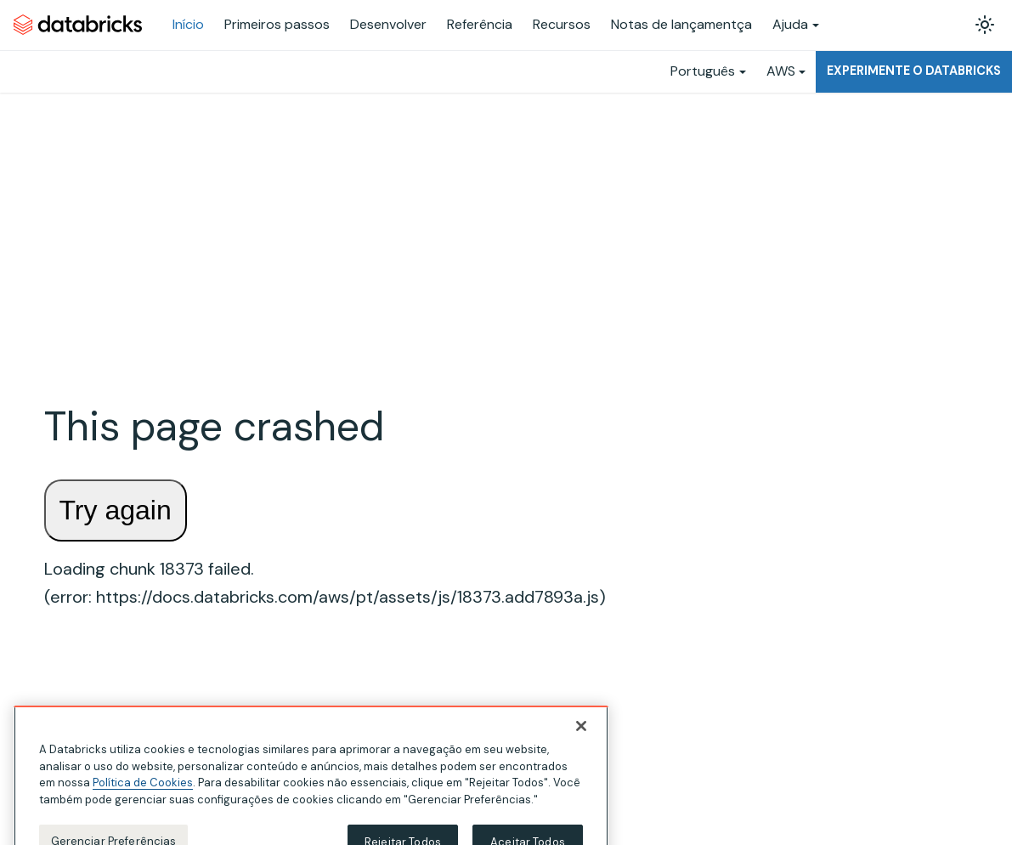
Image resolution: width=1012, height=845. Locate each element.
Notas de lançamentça (681, 24)
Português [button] (702, 71)
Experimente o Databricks (914, 70)
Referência (479, 24)
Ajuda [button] (790, 24)
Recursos (562, 24)
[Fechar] (581, 746)
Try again (115, 510)
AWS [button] (780, 71)
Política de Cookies (143, 803)
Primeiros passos (277, 24)
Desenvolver (388, 24)
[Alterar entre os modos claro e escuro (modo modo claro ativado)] (984, 24)
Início (188, 24)
